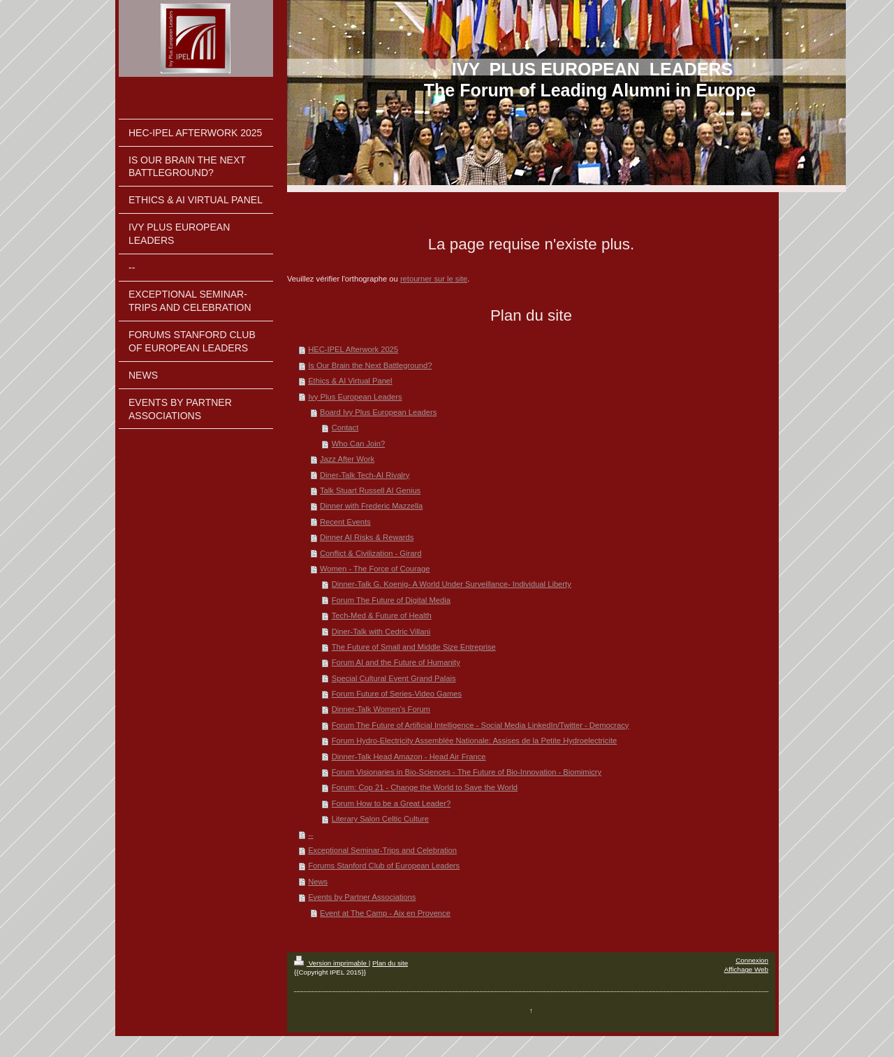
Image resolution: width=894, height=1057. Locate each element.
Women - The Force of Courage (375, 568)
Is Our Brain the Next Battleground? (370, 365)
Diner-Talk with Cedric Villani (381, 631)
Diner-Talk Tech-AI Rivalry (364, 475)
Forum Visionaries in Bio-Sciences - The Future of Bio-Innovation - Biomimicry (466, 772)
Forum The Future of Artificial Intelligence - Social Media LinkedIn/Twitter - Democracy (480, 725)
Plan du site (390, 963)
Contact (345, 427)
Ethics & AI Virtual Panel (350, 381)
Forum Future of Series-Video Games (397, 694)
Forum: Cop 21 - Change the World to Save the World (425, 787)
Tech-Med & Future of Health (382, 615)
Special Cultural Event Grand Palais (394, 678)
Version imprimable (331, 963)
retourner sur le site (433, 279)
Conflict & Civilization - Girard (370, 553)
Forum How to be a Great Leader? (391, 803)
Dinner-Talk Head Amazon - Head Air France (409, 756)
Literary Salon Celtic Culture (380, 819)
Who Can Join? (359, 443)
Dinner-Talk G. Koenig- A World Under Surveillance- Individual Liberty (451, 584)
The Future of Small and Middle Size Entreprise (414, 647)
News (318, 881)
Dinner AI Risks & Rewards (366, 537)
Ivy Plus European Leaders (355, 397)
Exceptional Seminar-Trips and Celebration (382, 850)
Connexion (751, 960)
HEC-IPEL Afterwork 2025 (353, 349)
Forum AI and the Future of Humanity (396, 662)
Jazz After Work (347, 459)
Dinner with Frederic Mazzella (371, 506)
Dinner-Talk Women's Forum (381, 709)
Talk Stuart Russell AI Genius (370, 490)
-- (310, 835)
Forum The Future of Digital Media (391, 600)
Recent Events (345, 522)
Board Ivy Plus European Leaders (378, 412)
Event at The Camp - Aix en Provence (385, 913)
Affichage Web (746, 969)
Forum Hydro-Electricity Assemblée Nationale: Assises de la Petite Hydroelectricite (474, 740)
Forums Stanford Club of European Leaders (384, 865)
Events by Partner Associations (362, 897)
